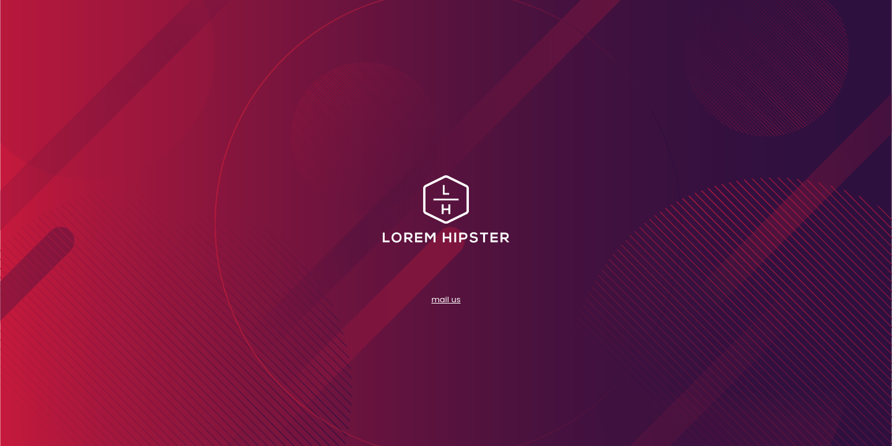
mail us (445, 299)
